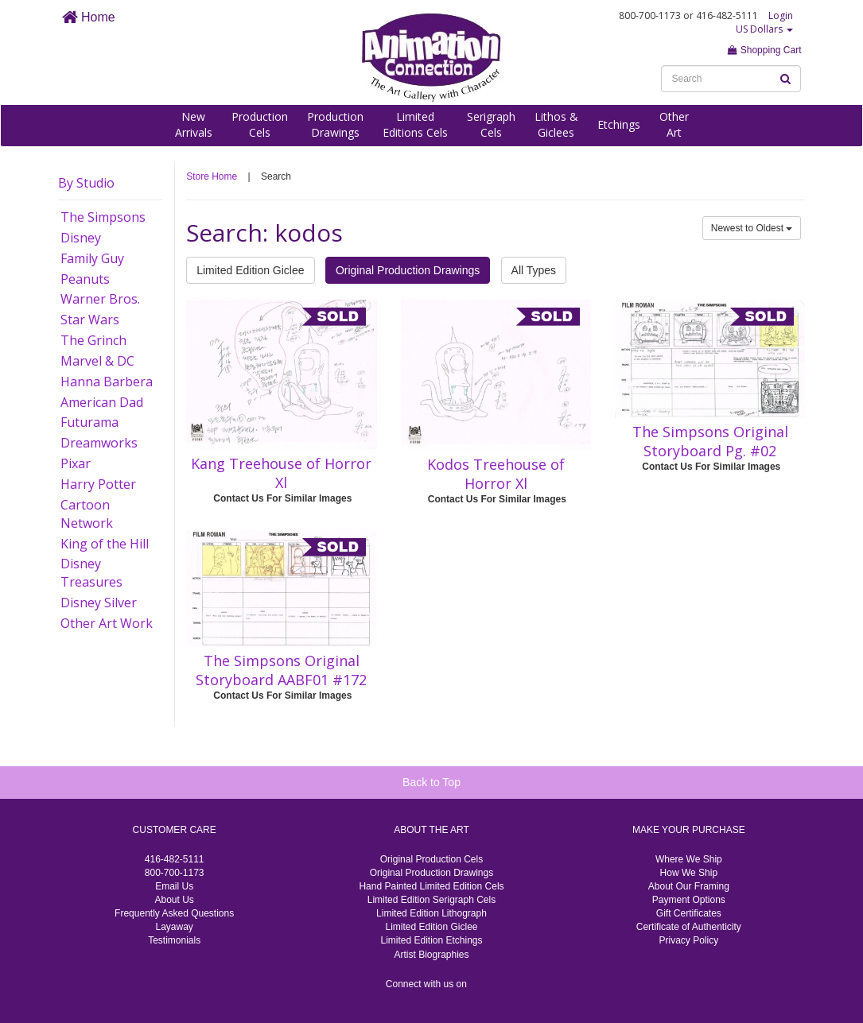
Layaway (173, 926)
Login (780, 15)
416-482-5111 (174, 859)
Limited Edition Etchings (431, 940)
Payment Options (688, 899)
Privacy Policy (688, 940)
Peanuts (85, 279)
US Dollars (764, 29)
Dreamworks (99, 442)
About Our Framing (688, 886)
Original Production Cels (431, 859)
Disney (80, 237)
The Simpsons (103, 217)
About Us (173, 899)
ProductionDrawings (335, 124)
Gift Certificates (688, 913)
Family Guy (92, 258)
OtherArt (674, 124)
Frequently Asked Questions (174, 913)
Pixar (75, 463)
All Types (534, 270)
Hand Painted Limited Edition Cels (431, 886)
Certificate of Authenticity (688, 926)
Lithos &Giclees (556, 124)
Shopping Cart (764, 50)
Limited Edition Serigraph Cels (431, 899)
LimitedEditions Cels (415, 124)
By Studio (86, 183)
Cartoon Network (86, 514)
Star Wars (89, 319)
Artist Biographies (431, 954)
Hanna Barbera (106, 381)
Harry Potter (98, 484)
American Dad (101, 402)
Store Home (211, 176)
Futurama (89, 422)
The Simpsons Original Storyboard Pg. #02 (710, 441)
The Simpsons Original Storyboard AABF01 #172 (281, 670)
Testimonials (174, 940)
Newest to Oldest (752, 228)
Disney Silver (98, 602)
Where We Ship (688, 859)
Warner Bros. (100, 299)
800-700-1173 (174, 872)
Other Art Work (106, 623)
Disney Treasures (91, 573)
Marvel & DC (97, 361)
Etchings (618, 124)
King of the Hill (104, 543)
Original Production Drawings (408, 270)
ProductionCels (259, 124)
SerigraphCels (491, 124)
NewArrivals (193, 124)
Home (88, 17)
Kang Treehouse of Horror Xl (281, 473)
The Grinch (93, 340)
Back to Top (431, 782)
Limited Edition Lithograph (431, 913)
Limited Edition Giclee (250, 270)
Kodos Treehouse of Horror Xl (496, 474)
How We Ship (688, 872)
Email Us (174, 886)
